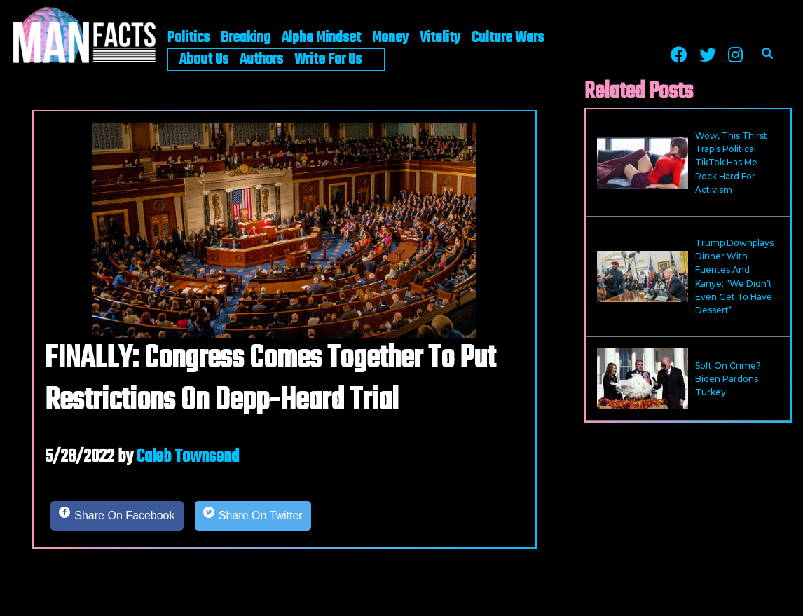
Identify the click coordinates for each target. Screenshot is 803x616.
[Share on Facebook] (117, 516)
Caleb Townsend (188, 457)
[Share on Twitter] (253, 516)
